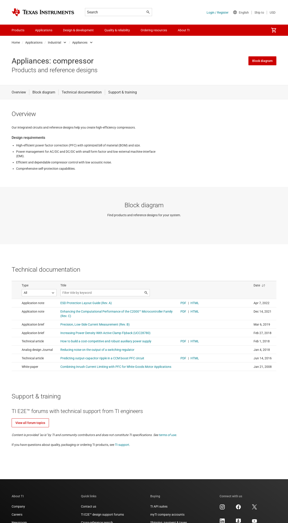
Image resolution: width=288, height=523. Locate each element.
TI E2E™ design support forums (102, 514)
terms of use (167, 435)
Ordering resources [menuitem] (154, 30)
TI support (122, 445)
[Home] (43, 12)
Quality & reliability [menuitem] (117, 30)
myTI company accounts (167, 514)
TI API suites (158, 506)
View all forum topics (30, 423)
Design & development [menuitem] (78, 30)
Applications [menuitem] (43, 30)
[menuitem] (274, 30)
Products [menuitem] (18, 30)
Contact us (88, 506)
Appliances (79, 42)
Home (16, 42)
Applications (33, 42)
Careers (17, 514)
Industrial (54, 42)
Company (18, 506)
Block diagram (262, 61)
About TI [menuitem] (184, 30)
